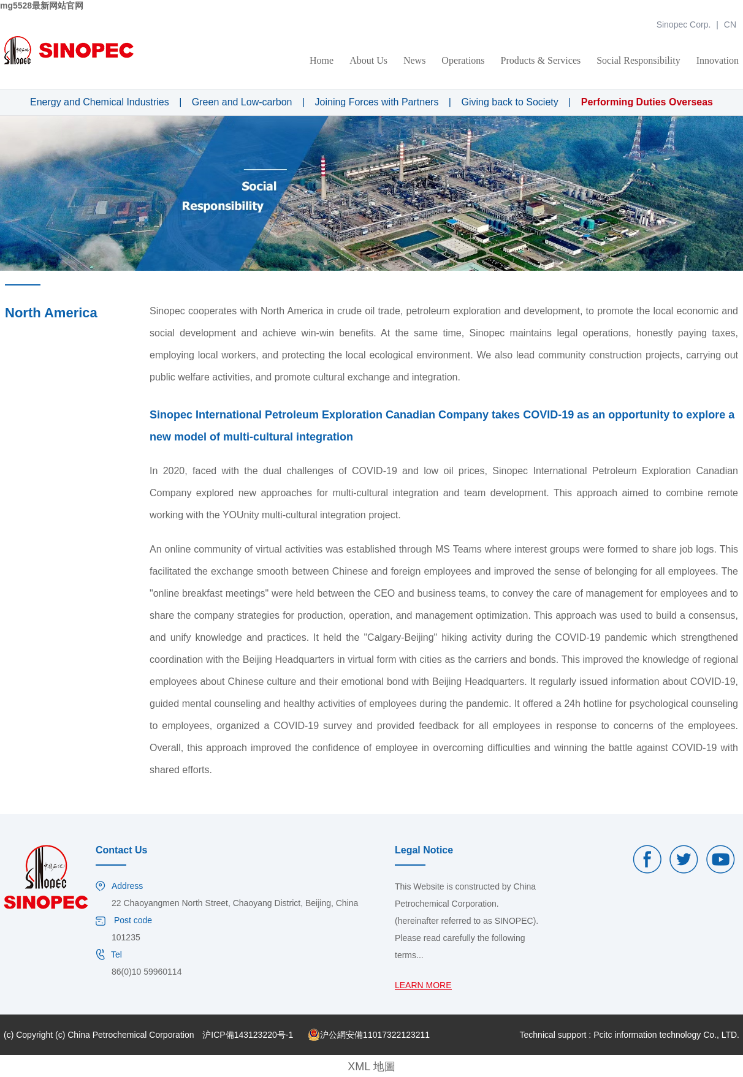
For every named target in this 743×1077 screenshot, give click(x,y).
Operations (462, 60)
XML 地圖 (371, 1066)
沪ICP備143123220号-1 (247, 1035)
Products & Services (541, 60)
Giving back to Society (509, 102)
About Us (368, 60)
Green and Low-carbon (242, 102)
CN (730, 24)
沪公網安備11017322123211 (369, 1035)
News (414, 60)
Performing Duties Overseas (647, 102)
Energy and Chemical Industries (99, 102)
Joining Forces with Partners (377, 102)
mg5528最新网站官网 (41, 5)
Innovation (717, 60)
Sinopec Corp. (684, 24)
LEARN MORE (423, 985)
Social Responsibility (638, 60)
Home (321, 60)
